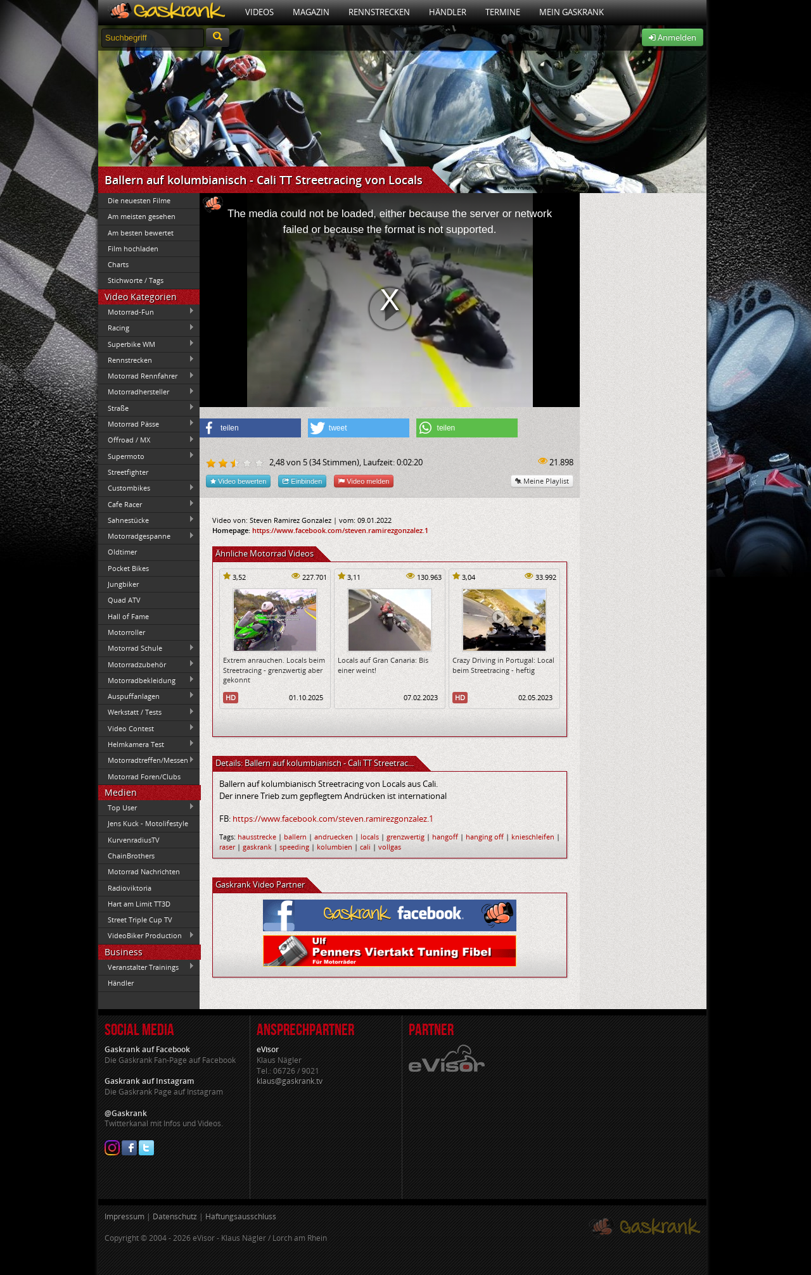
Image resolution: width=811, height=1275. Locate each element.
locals (370, 836)
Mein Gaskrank (571, 12)
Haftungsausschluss (240, 1216)
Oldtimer (122, 551)
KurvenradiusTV (134, 840)
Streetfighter (128, 472)
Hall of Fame (128, 616)
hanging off (485, 836)
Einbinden (302, 481)
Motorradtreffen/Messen (146, 760)
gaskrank (257, 846)
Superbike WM (146, 344)
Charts (118, 264)
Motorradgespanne (146, 536)
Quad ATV (124, 600)
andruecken (333, 836)
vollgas (389, 846)
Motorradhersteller (146, 392)
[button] (250, 427)
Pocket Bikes (128, 568)
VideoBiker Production (146, 936)
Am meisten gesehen (142, 216)
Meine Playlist (542, 481)
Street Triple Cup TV (140, 919)
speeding (294, 846)
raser (227, 846)
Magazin (311, 12)
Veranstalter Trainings (146, 967)
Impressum (124, 1216)
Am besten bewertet (141, 232)
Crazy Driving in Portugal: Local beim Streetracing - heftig (503, 664)
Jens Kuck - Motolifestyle (148, 823)
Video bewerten (238, 481)
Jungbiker (123, 584)
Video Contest (146, 728)
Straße (146, 408)
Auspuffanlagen (146, 696)
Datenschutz (175, 1216)
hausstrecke (257, 836)
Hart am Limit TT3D (139, 903)
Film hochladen (133, 248)
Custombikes (146, 488)
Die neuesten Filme (139, 200)
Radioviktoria (129, 888)
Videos (259, 12)
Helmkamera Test (146, 744)
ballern (295, 836)
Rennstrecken (379, 12)
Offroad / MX (146, 440)
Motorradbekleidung (146, 680)
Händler (447, 12)
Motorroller (126, 632)
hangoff (445, 836)
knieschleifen (532, 836)
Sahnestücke (146, 520)
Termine (502, 12)
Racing (146, 328)
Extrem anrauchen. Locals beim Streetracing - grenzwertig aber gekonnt (274, 669)
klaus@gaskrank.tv (289, 1081)
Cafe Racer (146, 504)
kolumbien (334, 846)
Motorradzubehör (146, 664)
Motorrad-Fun (146, 311)
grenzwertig (405, 836)
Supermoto (146, 456)
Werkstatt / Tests (146, 712)
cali (365, 846)
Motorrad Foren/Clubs (144, 776)
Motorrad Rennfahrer (146, 376)
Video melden (363, 481)
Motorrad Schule (146, 648)
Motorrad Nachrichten (144, 871)
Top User (146, 807)
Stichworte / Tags (135, 280)
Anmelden (672, 37)
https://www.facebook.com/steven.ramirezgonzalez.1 (340, 530)
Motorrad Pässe (146, 423)
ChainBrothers (131, 855)
